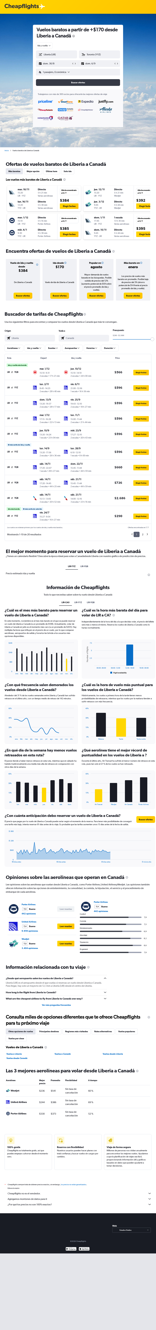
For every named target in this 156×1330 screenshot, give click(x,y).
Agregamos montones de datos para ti (79, 1199)
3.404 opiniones (30, 948)
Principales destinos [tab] (49, 1031)
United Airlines (29, 921)
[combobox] (44, 45)
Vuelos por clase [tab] (16, 1038)
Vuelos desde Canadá (16, 1058)
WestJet (25, 939)
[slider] (152, 339)
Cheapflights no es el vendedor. (79, 1193)
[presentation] (73, 36)
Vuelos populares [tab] (126, 1031)
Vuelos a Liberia (14, 1054)
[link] (23, 296)
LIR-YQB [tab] (84, 566)
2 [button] (142, 534)
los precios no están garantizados (73, 1184)
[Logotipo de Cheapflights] (22, 6)
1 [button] (136, 534)
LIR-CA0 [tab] (65, 602)
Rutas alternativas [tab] (103, 1031)
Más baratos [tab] (14, 171)
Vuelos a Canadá (63, 1054)
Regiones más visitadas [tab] (76, 1031)
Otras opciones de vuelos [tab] (20, 1031)
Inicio (7, 150)
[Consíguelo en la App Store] (84, 1249)
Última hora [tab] (51, 171)
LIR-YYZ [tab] (72, 566)
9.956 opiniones (30, 931)
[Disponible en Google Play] (71, 1249)
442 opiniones (29, 913)
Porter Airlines (28, 904)
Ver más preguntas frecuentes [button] (56, 1005)
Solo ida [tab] (68, 171)
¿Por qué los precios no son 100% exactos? (79, 1204)
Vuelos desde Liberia (113, 1054)
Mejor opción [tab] (33, 171)
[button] (55, 63)
